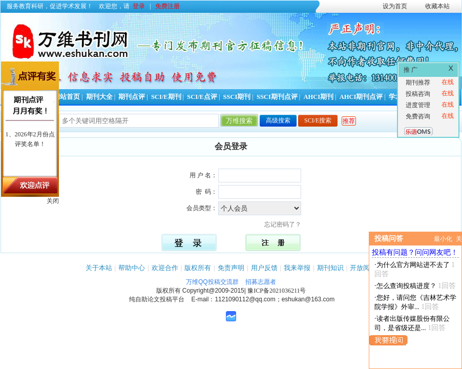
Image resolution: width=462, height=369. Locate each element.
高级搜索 (278, 120)
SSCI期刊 (237, 96)
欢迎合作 (165, 268)
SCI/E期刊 (166, 96)
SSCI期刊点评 (277, 96)
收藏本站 (437, 6)
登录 (139, 6)
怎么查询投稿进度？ (406, 286)
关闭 (53, 200)
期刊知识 (330, 268)
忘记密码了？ (285, 224)
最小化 (443, 238)
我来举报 (297, 268)
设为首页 (395, 6)
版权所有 (197, 268)
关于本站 (99, 268)
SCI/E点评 (202, 96)
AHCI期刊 (318, 96)
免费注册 (167, 6)
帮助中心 (131, 268)
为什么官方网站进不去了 (413, 265)
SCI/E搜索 (317, 120)
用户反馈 (264, 268)
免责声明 (231, 268)
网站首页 (66, 96)
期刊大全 (99, 96)
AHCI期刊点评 (361, 96)
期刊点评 (131, 96)
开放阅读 (363, 268)
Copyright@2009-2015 (213, 290)
